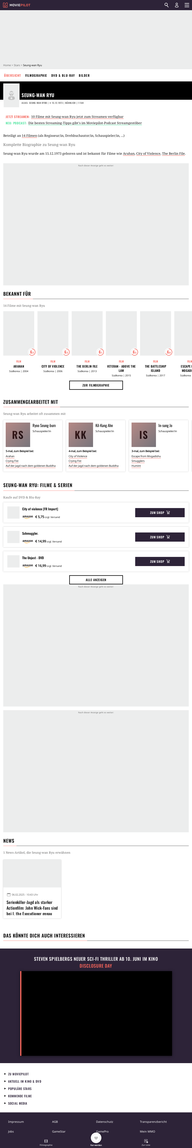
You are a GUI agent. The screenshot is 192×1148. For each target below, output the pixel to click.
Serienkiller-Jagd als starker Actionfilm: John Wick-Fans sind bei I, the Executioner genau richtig (32, 907)
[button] (46, 1143)
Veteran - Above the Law (121, 368)
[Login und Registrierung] (177, 5)
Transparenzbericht (153, 1122)
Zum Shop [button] (160, 512)
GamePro (102, 1131)
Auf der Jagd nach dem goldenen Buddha (31, 466)
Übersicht (12, 75)
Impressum (16, 1122)
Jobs (11, 1131)
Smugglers (138, 461)
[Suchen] (166, 5)
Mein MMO (147, 1131)
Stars (17, 65)
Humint (136, 466)
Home (7, 65)
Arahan (129, 153)
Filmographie (36, 75)
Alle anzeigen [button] (96, 579)
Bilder (84, 75)
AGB (55, 1122)
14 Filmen (29, 135)
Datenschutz (104, 1122)
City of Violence (148, 153)
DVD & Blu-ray (63, 75)
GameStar (59, 1131)
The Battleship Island (155, 368)
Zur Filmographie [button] (95, 385)
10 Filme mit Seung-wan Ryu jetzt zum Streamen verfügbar (77, 116)
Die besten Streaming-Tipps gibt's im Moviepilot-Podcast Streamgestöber (85, 123)
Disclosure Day (96, 966)
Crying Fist (12, 461)
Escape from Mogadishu (146, 456)
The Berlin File (173, 153)
